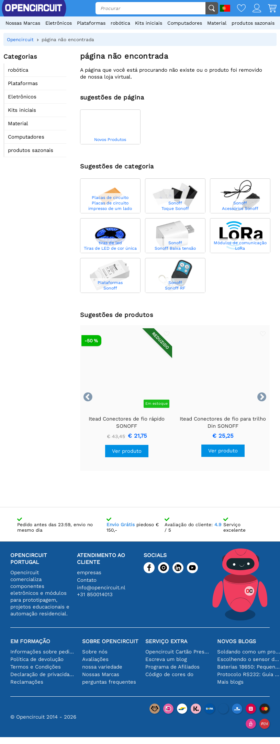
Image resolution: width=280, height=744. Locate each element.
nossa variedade (102, 667)
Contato (87, 580)
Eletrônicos (58, 23)
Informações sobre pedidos (42, 652)
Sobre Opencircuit (110, 641)
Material (216, 23)
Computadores (184, 23)
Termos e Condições (35, 667)
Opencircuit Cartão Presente (177, 652)
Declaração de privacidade (42, 674)
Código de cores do (169, 674)
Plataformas (91, 23)
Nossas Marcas (22, 23)
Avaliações (95, 659)
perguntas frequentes (109, 682)
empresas (89, 572)
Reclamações (26, 682)
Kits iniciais (148, 23)
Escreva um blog (166, 659)
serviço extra (166, 641)
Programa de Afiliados (172, 667)
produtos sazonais (253, 23)
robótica (120, 23)
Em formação (30, 641)
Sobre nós (95, 652)
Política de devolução (37, 659)
